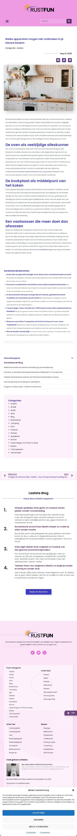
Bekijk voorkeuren (38, 826)
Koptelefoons (49, 749)
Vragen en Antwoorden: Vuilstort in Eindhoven (22, 387)
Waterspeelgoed (15, 742)
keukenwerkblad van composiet (37, 171)
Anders (20, 48)
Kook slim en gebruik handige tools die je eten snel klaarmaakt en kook (39, 274)
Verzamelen (16, 452)
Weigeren (38, 819)
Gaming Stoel (49, 696)
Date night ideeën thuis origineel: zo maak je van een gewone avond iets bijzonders (40, 548)
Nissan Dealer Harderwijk (18, 331)
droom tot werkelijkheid (39, 249)
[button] (73, 790)
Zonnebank (13, 746)
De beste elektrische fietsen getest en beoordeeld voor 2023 (28, 779)
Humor (14, 439)
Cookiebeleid (31, 832)
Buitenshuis (16, 420)
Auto (13, 413)
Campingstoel (14, 732)
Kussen (46, 674)
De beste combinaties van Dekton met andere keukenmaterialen (36, 284)
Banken (46, 689)
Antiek (13, 407)
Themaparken (17, 449)
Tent (10, 735)
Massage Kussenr (50, 692)
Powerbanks (48, 735)
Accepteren (39, 813)
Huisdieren (15, 436)
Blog (12, 416)
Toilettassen (48, 739)
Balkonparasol (14, 749)
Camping (15, 423)
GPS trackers (48, 753)
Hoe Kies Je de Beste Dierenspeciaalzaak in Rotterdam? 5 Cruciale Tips (33, 372)
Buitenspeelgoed (15, 739)
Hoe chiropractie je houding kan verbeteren (22, 382)
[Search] (69, 21)
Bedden (47, 681)
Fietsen (14, 433)
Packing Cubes (49, 742)
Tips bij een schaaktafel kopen (18, 783)
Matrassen (48, 685)
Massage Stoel (49, 699)
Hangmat (13, 753)
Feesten (14, 430)
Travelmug (48, 746)
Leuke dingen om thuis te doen (24, 443)
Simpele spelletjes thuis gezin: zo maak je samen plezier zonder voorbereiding (40, 509)
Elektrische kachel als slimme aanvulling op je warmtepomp (28, 367)
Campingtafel (14, 728)
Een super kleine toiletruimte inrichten (37, 764)
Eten (13, 426)
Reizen (13, 446)
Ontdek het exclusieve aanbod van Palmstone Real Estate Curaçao (31, 377)
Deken (46, 678)
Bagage (47, 728)
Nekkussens (48, 732)
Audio (13, 410)
